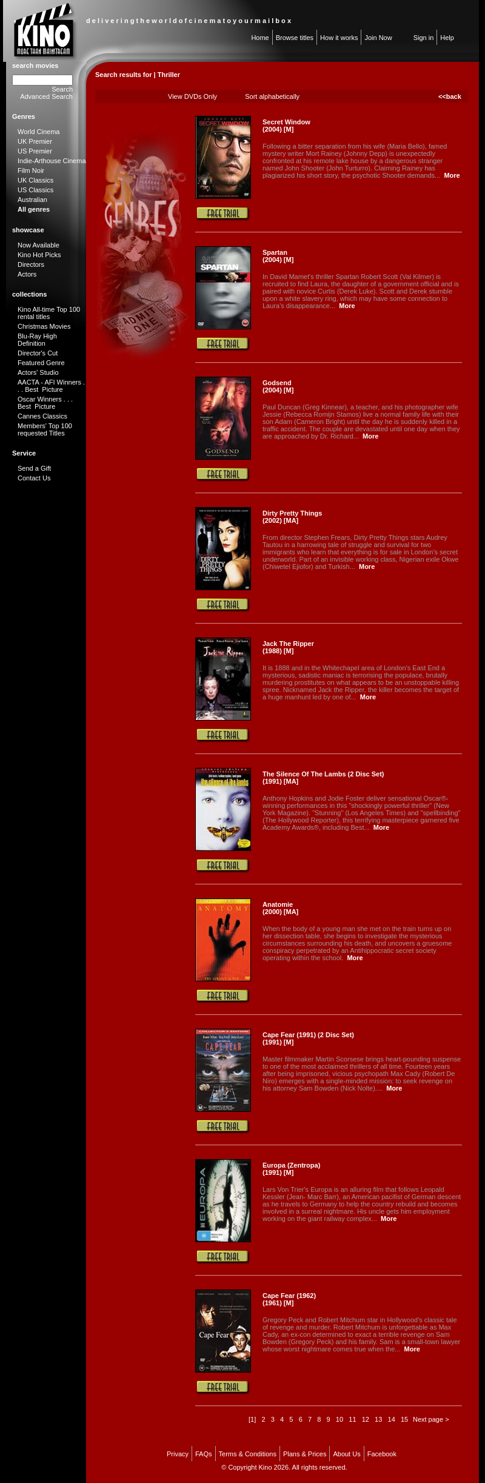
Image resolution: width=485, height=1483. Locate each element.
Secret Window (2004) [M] (286, 125)
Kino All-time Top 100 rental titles (49, 313)
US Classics (35, 189)
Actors (27, 274)
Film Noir (31, 170)
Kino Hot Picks (39, 254)
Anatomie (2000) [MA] (280, 908)
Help (447, 37)
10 (339, 1419)
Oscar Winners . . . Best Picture (45, 402)
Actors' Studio (38, 372)
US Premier (35, 151)
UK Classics (35, 180)
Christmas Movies (44, 326)
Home (260, 37)
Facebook (381, 1454)
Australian (32, 199)
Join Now (378, 37)
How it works (339, 37)
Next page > (431, 1419)
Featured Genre (41, 362)
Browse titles (294, 37)
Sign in (423, 37)
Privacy (178, 1454)
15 (404, 1419)
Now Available (38, 245)
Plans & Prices (305, 1454)
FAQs (203, 1454)
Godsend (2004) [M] (278, 386)
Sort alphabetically (272, 96)
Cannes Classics (42, 416)
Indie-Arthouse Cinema (52, 160)
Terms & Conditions (247, 1454)
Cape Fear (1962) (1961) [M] (289, 1299)
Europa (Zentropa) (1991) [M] (291, 1169)
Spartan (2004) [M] (278, 256)
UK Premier (35, 141)
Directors (31, 264)
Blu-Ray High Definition (37, 339)
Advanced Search (46, 96)
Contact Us (34, 478)
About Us (346, 1454)
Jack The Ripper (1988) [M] (288, 647)
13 (378, 1419)
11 (352, 1419)
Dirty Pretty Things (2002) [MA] (292, 516)
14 (391, 1419)
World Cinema (39, 131)
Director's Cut (38, 353)
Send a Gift (34, 468)
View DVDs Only (192, 96)
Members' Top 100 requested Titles (45, 429)
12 (365, 1419)
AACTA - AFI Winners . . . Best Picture (51, 385)
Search (62, 89)
